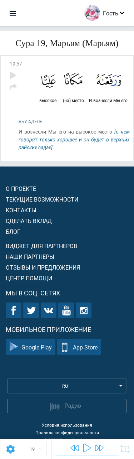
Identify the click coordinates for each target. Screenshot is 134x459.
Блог (13, 231)
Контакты (21, 210)
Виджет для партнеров (41, 246)
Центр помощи (29, 278)
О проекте (21, 188)
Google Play (30, 347)
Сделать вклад (29, 220)
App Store (79, 347)
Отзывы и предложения (43, 267)
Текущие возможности (42, 199)
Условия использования (67, 425)
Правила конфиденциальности (67, 432)
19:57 (16, 63)
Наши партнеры (30, 256)
